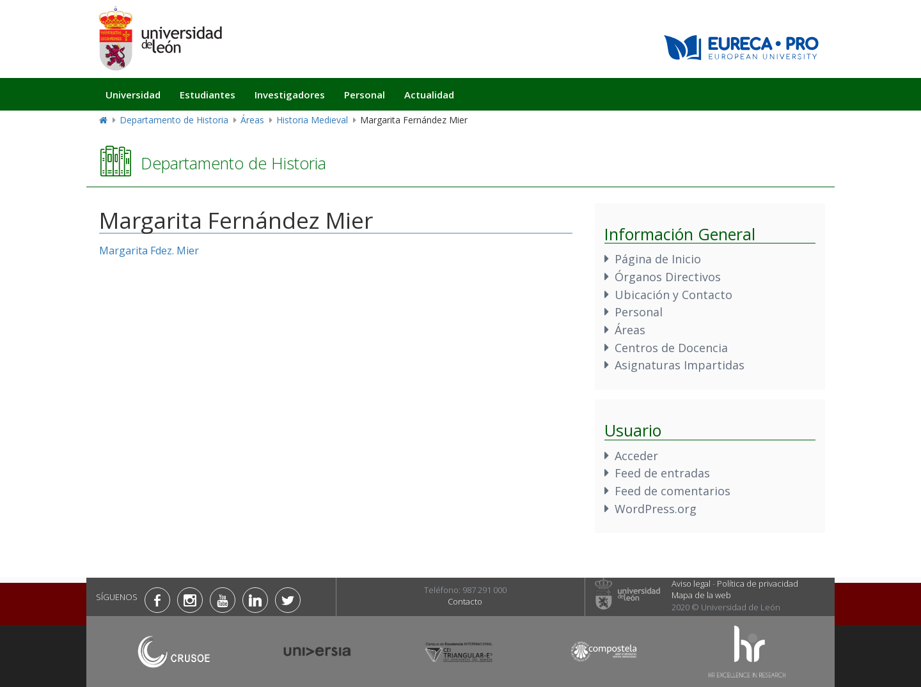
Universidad (133, 94)
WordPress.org (656, 508)
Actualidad (429, 94)
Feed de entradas (662, 473)
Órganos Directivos (668, 276)
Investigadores (290, 94)
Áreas (252, 120)
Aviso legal (691, 583)
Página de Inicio (658, 258)
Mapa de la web (701, 595)
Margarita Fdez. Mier (149, 250)
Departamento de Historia (174, 120)
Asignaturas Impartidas (679, 365)
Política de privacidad (757, 583)
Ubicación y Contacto (673, 294)
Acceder (636, 455)
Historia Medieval (312, 120)
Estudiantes (207, 94)
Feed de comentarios (672, 490)
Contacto (465, 601)
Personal (364, 94)
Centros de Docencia (671, 347)
